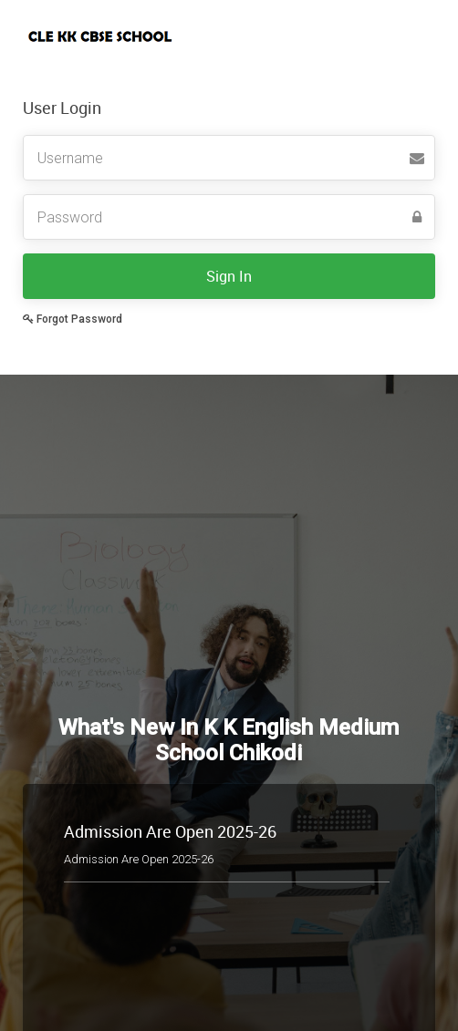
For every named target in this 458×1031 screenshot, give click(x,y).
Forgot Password (72, 319)
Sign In (229, 276)
